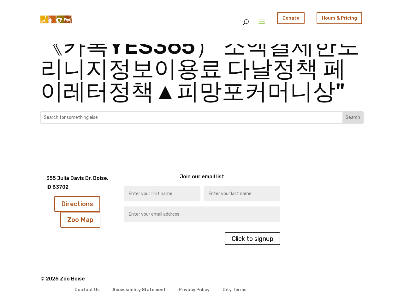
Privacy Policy (194, 290)
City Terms (235, 290)
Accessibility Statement (139, 290)
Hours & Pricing (339, 18)
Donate (291, 18)
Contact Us (87, 290)
